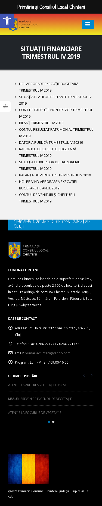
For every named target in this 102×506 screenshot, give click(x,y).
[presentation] (84, 375)
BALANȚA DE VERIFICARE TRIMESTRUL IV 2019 (55, 175)
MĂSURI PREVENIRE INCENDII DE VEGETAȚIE (40, 398)
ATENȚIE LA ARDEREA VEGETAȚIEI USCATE (38, 385)
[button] (7, 21)
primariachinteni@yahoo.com (47, 353)
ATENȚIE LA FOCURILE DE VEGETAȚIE (34, 412)
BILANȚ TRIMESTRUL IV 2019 (41, 122)
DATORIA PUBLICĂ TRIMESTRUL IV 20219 (51, 142)
